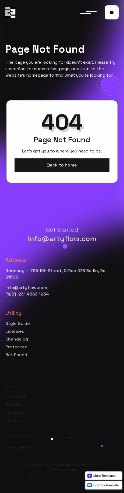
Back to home (62, 165)
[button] (112, 12)
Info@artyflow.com (62, 238)
